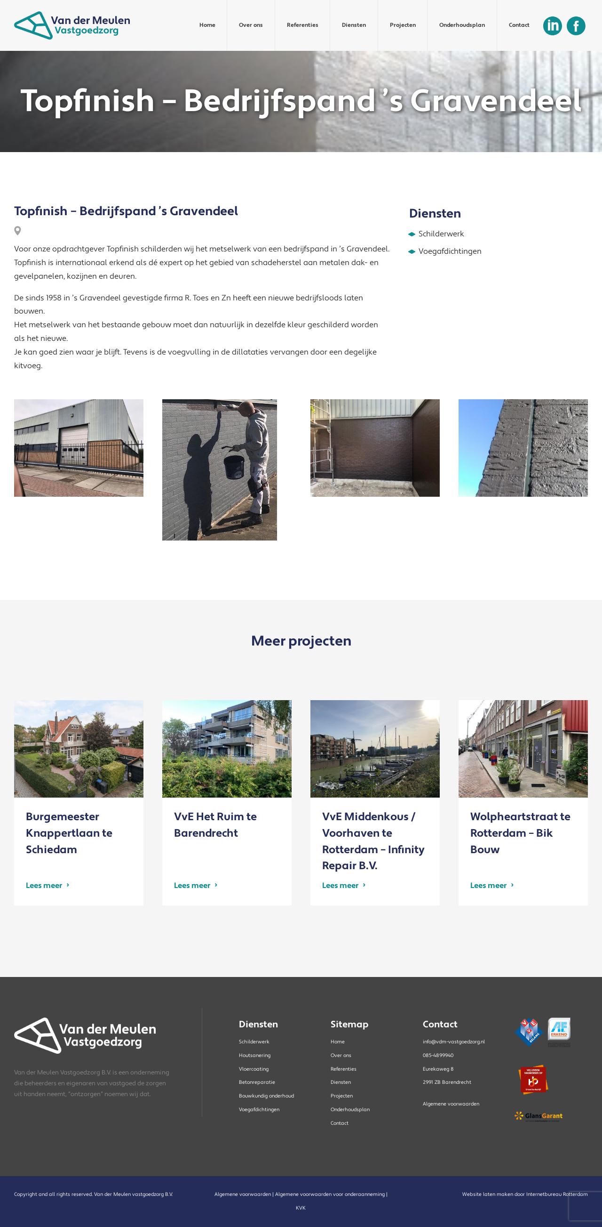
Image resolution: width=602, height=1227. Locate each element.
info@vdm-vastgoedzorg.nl (454, 1042)
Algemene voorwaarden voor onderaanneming (330, 1194)
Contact (519, 25)
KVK (301, 1208)
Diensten (354, 25)
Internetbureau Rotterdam (557, 1194)
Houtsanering (254, 1055)
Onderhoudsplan (462, 25)
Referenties (302, 25)
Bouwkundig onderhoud (266, 1096)
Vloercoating (254, 1069)
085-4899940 (438, 1055)
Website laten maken (487, 1194)
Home (207, 25)
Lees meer (44, 885)
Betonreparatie (257, 1082)
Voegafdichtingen (259, 1109)
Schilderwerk (254, 1042)
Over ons (251, 25)
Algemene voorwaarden (451, 1104)
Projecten (403, 25)
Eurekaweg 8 (438, 1069)
